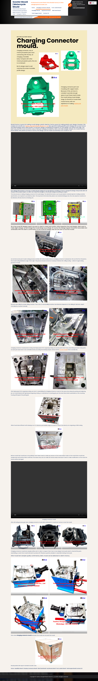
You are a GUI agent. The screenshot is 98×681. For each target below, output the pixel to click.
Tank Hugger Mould (37, 13)
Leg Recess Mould (46, 10)
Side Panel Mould (56, 10)
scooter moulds (63, 349)
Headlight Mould (36, 10)
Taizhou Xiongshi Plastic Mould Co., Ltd (36, 126)
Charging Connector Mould (43, 7)
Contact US (46, 13)
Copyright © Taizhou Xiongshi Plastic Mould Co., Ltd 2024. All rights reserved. (49, 676)
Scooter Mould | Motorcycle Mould (20, 4)
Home (33, 7)
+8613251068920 (79, 8)
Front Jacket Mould (56, 7)
